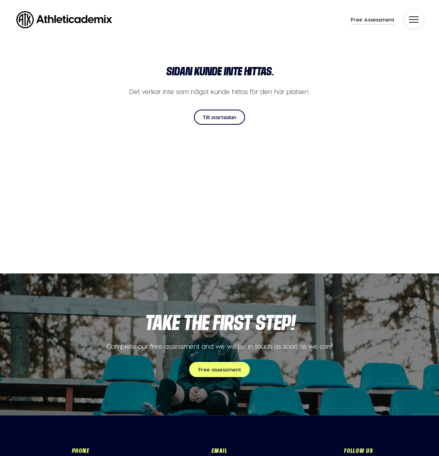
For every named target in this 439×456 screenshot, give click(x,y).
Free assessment (219, 369)
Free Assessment (372, 19)
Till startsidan (219, 117)
